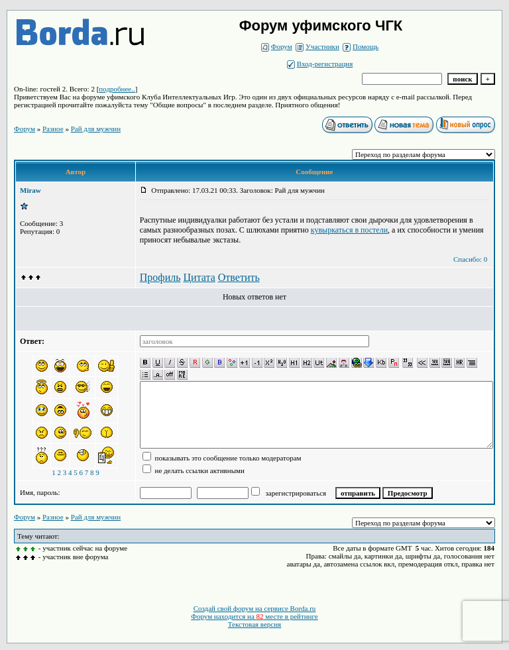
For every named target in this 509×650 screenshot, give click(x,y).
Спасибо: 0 (470, 259)
